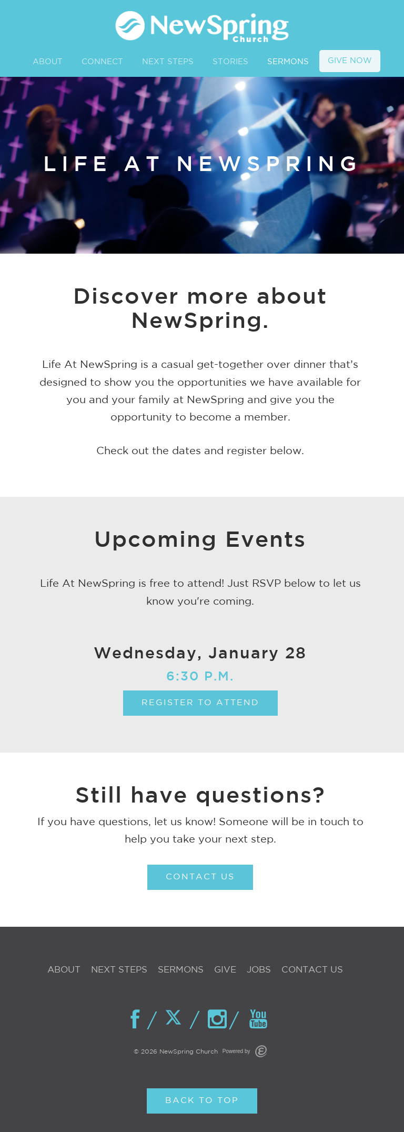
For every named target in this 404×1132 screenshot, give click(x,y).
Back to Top (202, 1101)
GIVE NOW (350, 60)
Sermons (181, 970)
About (63, 970)
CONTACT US (200, 877)
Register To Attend (200, 703)
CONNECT (102, 61)
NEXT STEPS (168, 61)
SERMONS (288, 61)
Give (225, 970)
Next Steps (119, 970)
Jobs (259, 970)
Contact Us (312, 970)
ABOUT (48, 61)
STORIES (230, 61)
